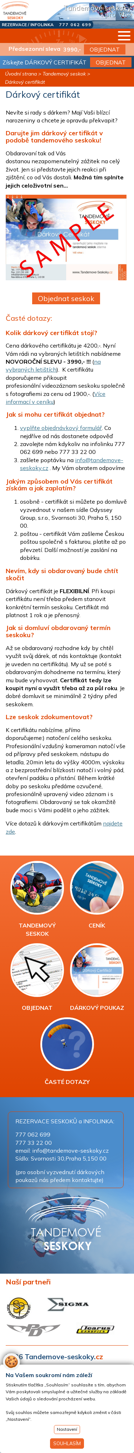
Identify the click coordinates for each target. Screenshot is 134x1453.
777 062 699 (75, 24)
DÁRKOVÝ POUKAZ (97, 977)
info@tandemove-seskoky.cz (70, 1150)
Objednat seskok (66, 298)
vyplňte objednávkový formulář (61, 427)
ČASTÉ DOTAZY (67, 1051)
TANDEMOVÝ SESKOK (37, 899)
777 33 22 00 (33, 1142)
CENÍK (97, 895)
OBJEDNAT (105, 49)
